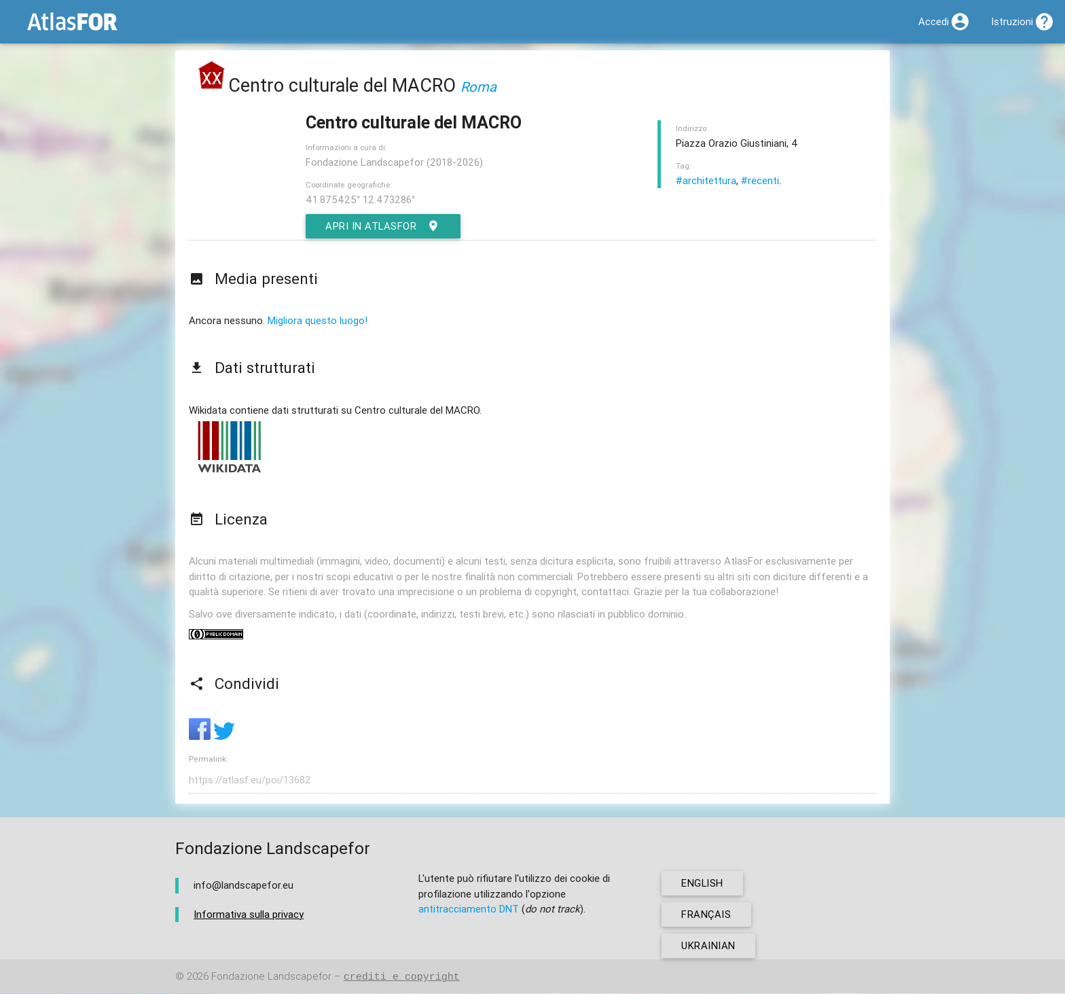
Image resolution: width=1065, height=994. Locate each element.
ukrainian (709, 946)
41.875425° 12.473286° (360, 199)
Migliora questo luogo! (317, 320)
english (703, 883)
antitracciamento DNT (468, 909)
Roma (479, 86)
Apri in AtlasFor (384, 226)
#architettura (706, 180)
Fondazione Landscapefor (271, 977)
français (707, 914)
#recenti (760, 180)
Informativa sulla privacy (249, 914)
